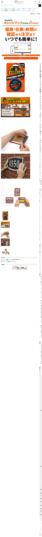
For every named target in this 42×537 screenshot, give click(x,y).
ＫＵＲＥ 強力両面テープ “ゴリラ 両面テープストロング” (10, 9)
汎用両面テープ (24, 8)
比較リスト (33, 13)
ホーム (2, 8)
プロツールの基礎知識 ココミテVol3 (9, 261)
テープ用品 (18, 8)
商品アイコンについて (40, 524)
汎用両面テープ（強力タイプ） (33, 8)
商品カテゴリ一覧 (7, 8)
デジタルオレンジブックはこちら (7, 260)
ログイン (35, 2)
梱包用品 (13, 8)
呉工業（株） (40, 157)
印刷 (38, 13)
